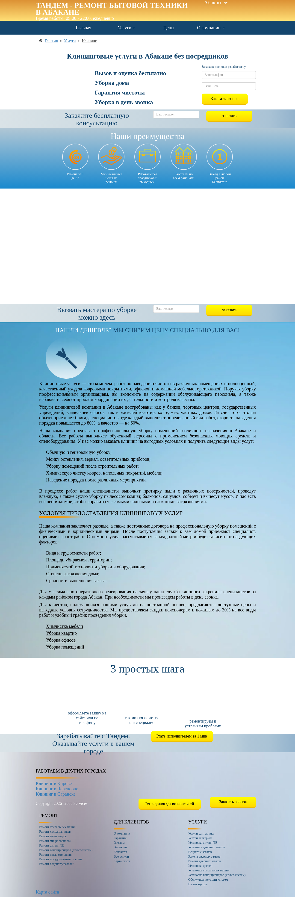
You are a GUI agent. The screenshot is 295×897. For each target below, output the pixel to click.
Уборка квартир (61, 633)
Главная (83, 27)
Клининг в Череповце (57, 788)
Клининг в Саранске (56, 794)
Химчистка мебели (64, 626)
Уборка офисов (61, 640)
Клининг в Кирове (54, 783)
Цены (168, 27)
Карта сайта (47, 891)
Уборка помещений (65, 646)
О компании (211, 27)
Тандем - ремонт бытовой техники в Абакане (112, 8)
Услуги (126, 27)
